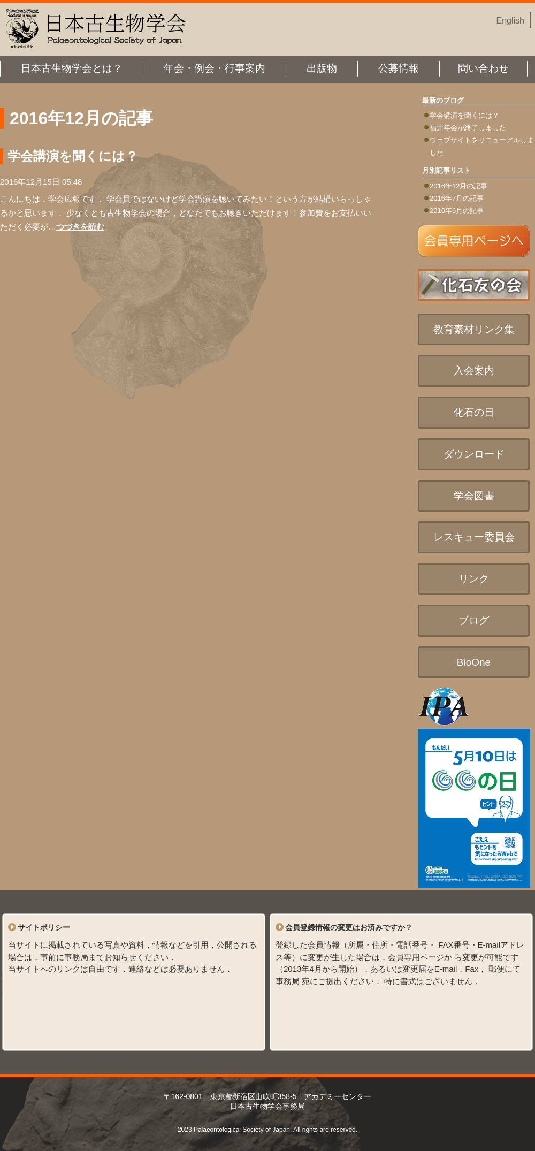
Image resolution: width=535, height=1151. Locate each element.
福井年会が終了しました (468, 128)
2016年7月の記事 (457, 198)
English (510, 20)
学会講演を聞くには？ (464, 115)
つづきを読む (80, 226)
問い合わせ (483, 68)
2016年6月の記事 (457, 211)
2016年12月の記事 (458, 186)
